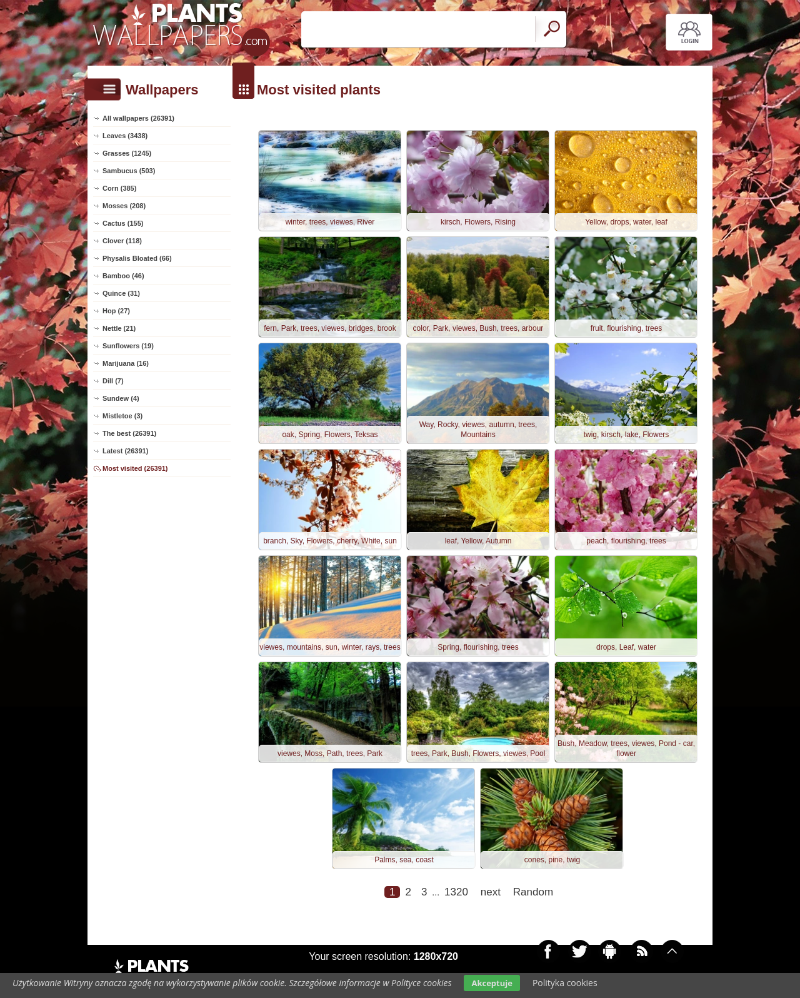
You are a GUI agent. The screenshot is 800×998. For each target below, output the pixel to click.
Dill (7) (113, 381)
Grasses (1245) (126, 153)
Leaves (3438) (125, 135)
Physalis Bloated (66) (137, 258)
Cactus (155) (122, 223)
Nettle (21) (119, 328)
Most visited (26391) (135, 468)
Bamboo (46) (123, 276)
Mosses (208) (124, 205)
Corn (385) (119, 188)
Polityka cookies (565, 983)
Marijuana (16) (125, 363)
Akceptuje (491, 983)
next (491, 892)
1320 (456, 892)
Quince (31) (121, 293)
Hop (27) (116, 311)
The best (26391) (129, 433)
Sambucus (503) (128, 170)
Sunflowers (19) (128, 346)
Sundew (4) (120, 398)
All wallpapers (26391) (138, 118)
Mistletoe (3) (122, 416)
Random (533, 892)
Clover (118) (122, 240)
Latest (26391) (125, 451)
